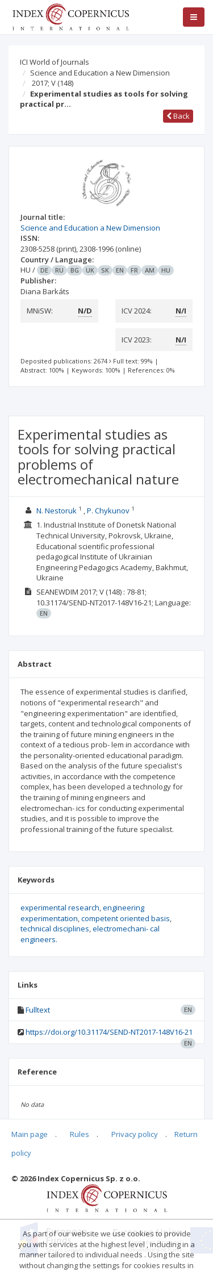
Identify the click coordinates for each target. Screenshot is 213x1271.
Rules (79, 1134)
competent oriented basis (125, 918)
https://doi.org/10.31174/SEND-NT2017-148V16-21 (109, 1032)
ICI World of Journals (54, 62)
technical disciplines (54, 928)
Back (178, 116)
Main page (29, 1134)
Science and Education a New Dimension (100, 73)
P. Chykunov (108, 510)
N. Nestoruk (56, 510)
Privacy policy (134, 1134)
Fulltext (38, 1010)
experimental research (59, 907)
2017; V (52, 83)
